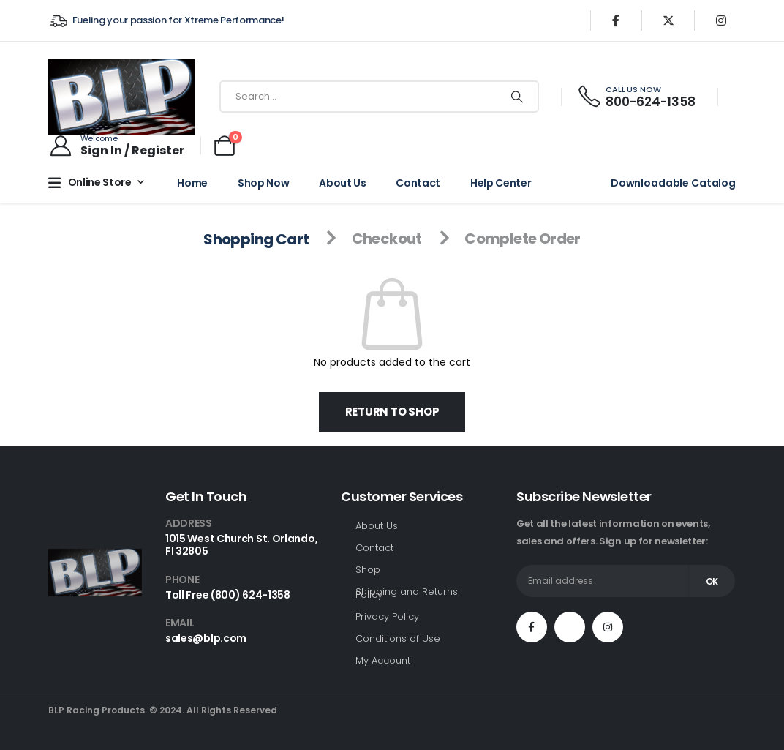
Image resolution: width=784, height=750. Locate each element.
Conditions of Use (397, 638)
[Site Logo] (121, 97)
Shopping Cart (256, 238)
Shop (367, 570)
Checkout (387, 238)
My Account (382, 660)
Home (192, 183)
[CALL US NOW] (636, 97)
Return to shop (392, 411)
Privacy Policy (387, 616)
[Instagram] (721, 20)
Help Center (500, 183)
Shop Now (263, 183)
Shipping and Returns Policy (406, 593)
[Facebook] (615, 20)
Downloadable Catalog (673, 183)
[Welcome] (116, 146)
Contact (418, 183)
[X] (668, 20)
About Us (342, 183)
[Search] (517, 96)
